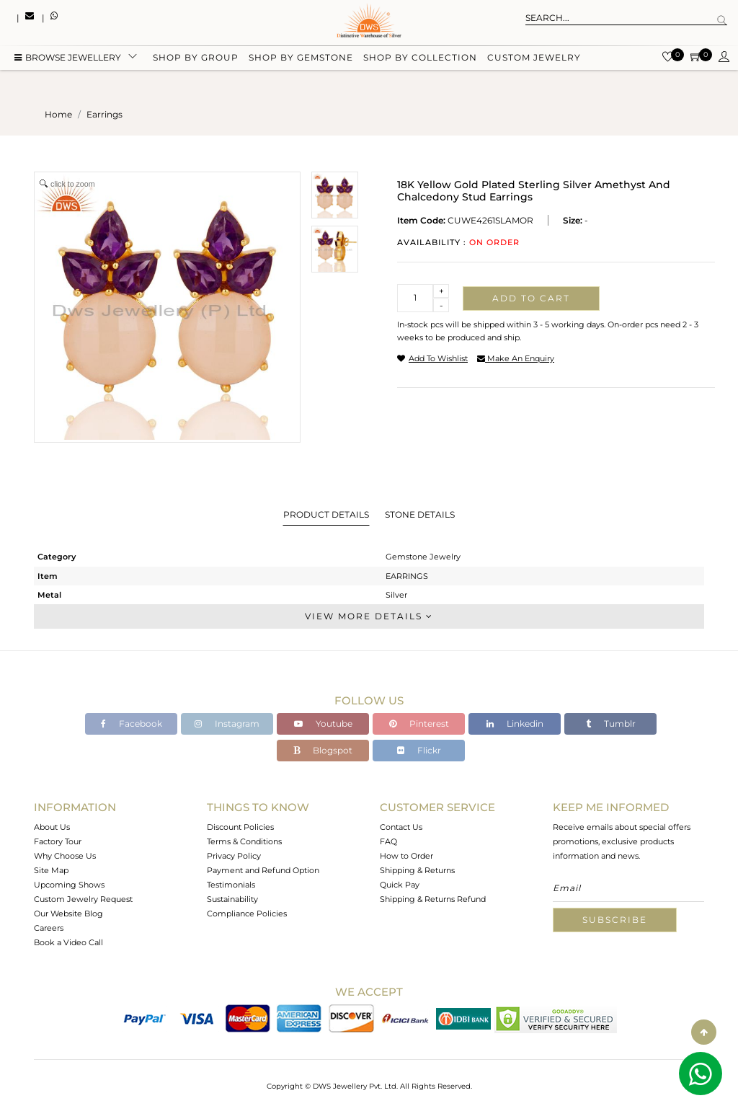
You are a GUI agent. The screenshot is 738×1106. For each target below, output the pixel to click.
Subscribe (614, 919)
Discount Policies (240, 827)
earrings (104, 114)
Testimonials (231, 885)
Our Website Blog (68, 913)
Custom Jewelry (534, 59)
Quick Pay (399, 885)
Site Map (51, 870)
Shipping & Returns (417, 870)
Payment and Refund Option (263, 870)
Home (58, 114)
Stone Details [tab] (420, 514)
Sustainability (232, 899)
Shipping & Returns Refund (433, 899)
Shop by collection (420, 59)
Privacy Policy (234, 856)
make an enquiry (515, 358)
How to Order (406, 856)
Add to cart (531, 298)
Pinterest (419, 723)
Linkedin (514, 723)
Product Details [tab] (326, 514)
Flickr (419, 750)
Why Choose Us (65, 856)
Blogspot (322, 750)
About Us (52, 827)
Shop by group (196, 59)
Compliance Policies (247, 913)
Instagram (227, 723)
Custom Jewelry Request (83, 899)
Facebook (131, 723)
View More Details (369, 616)
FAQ (388, 841)
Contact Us (401, 827)
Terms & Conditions (244, 841)
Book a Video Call (68, 942)
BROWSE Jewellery (67, 59)
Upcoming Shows (69, 885)
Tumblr (611, 723)
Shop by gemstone (301, 59)
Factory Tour (57, 841)
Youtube (323, 723)
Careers (48, 928)
